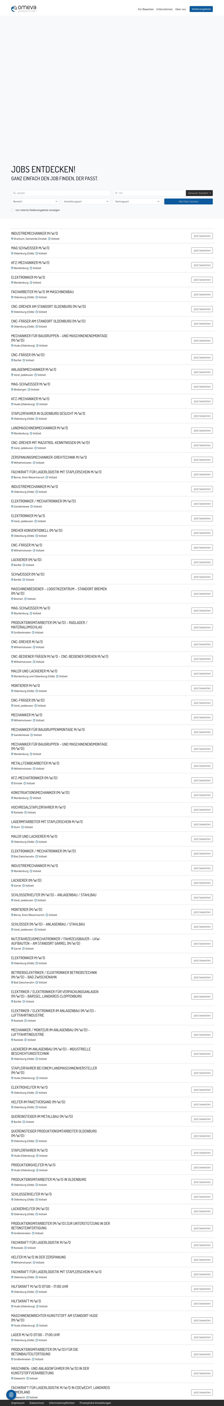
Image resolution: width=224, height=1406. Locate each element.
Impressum (18, 1403)
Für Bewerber (146, 9)
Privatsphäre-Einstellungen (95, 1403)
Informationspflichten (62, 1403)
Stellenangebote (201, 9)
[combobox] (35, 201)
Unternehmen (164, 9)
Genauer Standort (198, 193)
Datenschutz (37, 1403)
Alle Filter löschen (188, 201)
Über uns (180, 9)
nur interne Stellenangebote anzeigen (38, 210)
